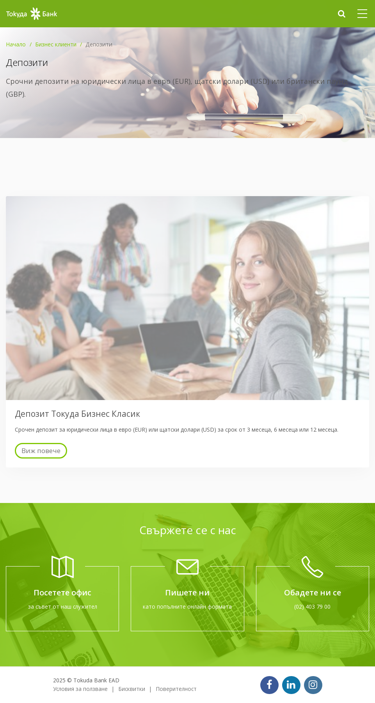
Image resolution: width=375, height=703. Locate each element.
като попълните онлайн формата (187, 606)
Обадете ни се (312, 592)
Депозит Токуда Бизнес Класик (77, 413)
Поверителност (176, 688)
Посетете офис (62, 592)
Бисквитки (131, 688)
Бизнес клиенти (55, 44)
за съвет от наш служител (62, 606)
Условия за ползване (80, 688)
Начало (16, 44)
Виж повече (40, 450)
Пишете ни (187, 592)
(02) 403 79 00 (312, 606)
